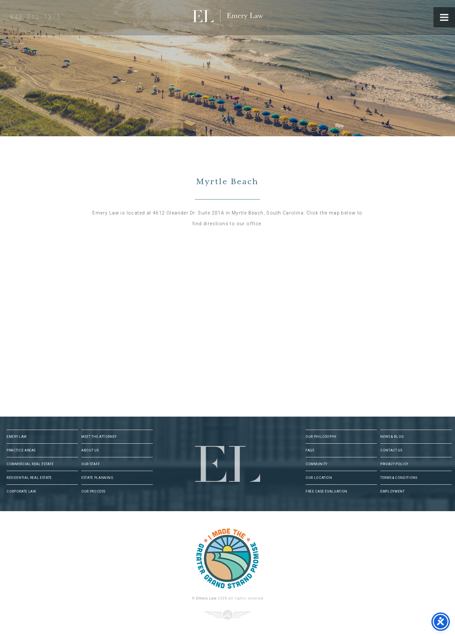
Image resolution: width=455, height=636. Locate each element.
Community (316, 464)
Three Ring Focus (227, 615)
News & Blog (392, 436)
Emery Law (241, 18)
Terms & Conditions (398, 478)
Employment (392, 491)
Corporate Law (21, 491)
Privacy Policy (394, 464)
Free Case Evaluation (326, 491)
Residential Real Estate (29, 478)
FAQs (310, 450)
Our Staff (90, 464)
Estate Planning (97, 478)
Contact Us (391, 450)
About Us (90, 450)
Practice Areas (21, 450)
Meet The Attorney (99, 436)
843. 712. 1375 (35, 17)
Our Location (319, 478)
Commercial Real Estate (30, 464)
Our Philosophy (321, 436)
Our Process (93, 491)
